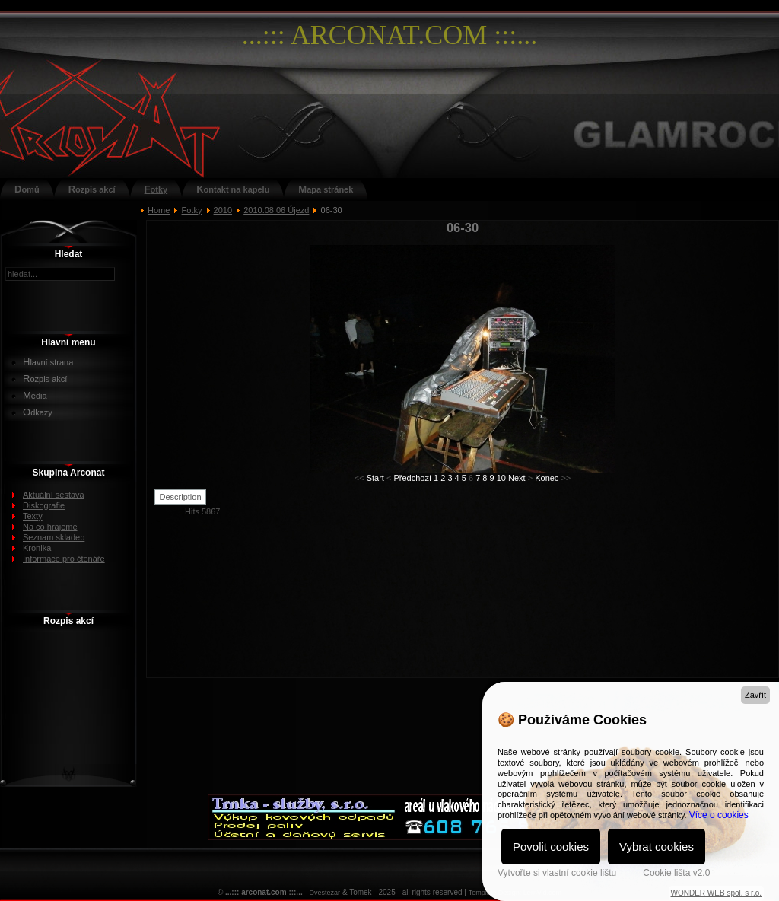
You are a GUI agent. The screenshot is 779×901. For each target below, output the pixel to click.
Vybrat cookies (656, 846)
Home (159, 210)
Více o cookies (719, 815)
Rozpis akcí (92, 189)
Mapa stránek (325, 189)
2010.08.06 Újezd (276, 210)
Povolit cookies (551, 846)
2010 (223, 210)
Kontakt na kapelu (232, 189)
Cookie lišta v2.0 (676, 873)
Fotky (156, 189)
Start (375, 477)
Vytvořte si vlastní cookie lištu (557, 873)
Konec (546, 477)
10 (501, 477)
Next (517, 477)
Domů (27, 189)
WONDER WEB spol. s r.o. (716, 893)
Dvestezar (325, 892)
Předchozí (412, 477)
